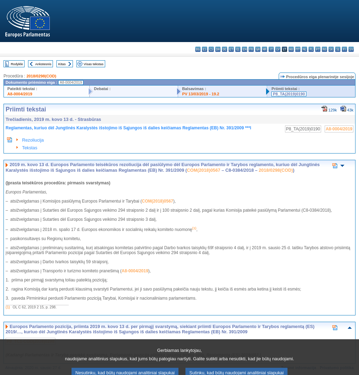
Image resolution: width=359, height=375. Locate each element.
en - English (244, 49)
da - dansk (218, 49)
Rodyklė (17, 64)
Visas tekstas (93, 64)
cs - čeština (211, 49)
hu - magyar (291, 49)
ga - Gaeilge (257, 49)
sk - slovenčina (331, 49)
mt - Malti (297, 49)
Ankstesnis (43, 64)
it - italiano (271, 49)
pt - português (317, 49)
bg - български (198, 49)
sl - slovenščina (337, 49)
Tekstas (29, 147)
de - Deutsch (224, 49)
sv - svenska (351, 49)
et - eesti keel (231, 49)
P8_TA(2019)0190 (289, 94)
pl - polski (311, 49)
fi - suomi (344, 49)
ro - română (324, 49)
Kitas (62, 64)
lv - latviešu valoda (277, 49)
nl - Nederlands (304, 49)
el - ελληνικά (238, 49)
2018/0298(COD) (41, 76)
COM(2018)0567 (203, 170)
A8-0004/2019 (19, 94)
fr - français (251, 49)
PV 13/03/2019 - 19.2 (200, 94)
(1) (8, 307)
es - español (204, 49)
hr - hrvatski (264, 49)
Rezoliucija (33, 140)
